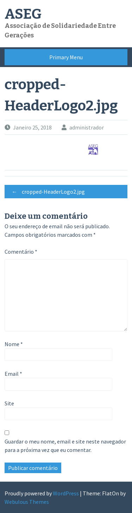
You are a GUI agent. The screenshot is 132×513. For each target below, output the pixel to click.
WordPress (66, 493)
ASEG (23, 14)
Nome (14, 344)
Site (9, 403)
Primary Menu (66, 57)
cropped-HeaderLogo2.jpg (46, 191)
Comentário (21, 251)
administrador (86, 127)
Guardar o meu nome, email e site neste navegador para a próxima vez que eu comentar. (65, 445)
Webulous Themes (27, 501)
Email (13, 373)
